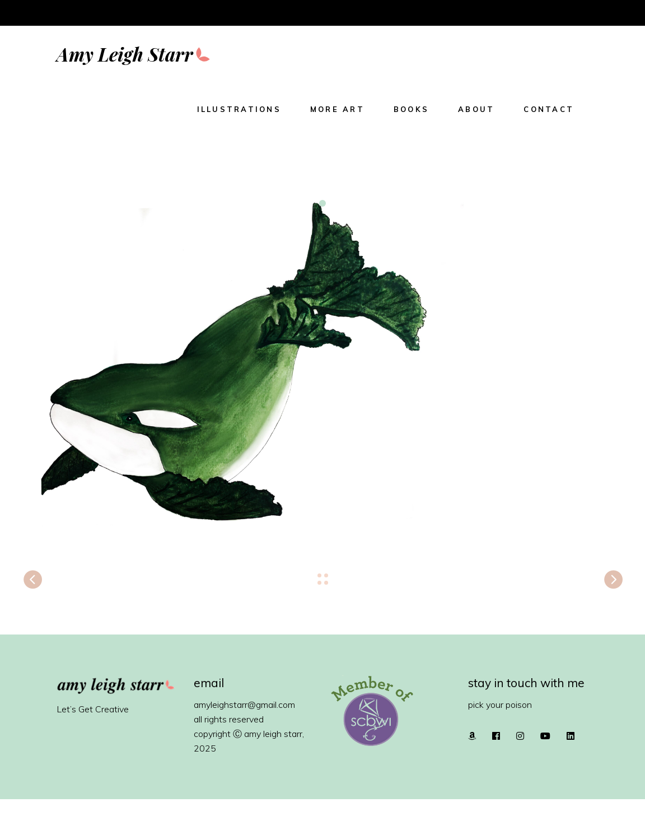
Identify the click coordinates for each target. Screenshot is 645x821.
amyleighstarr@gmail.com (244, 704)
